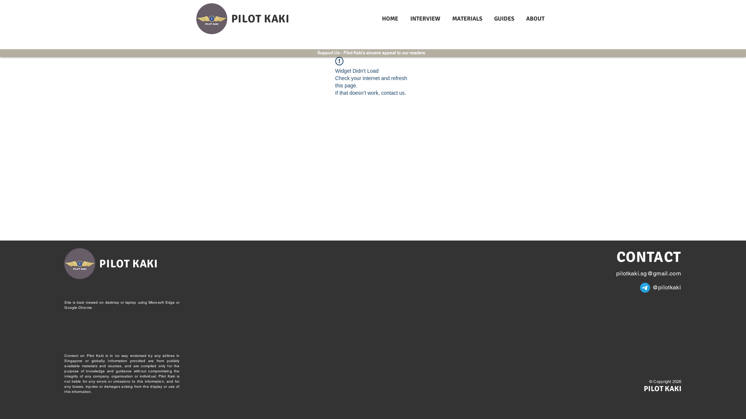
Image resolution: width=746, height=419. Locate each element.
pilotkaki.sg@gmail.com (648, 273)
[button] (426, 19)
